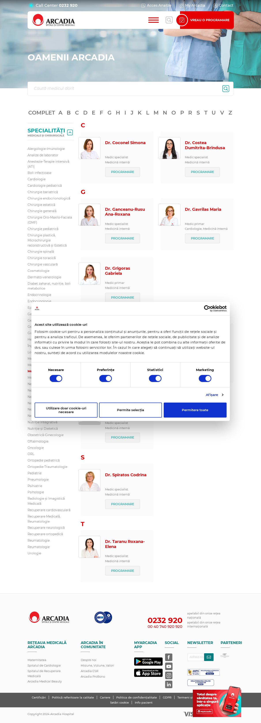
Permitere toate (195, 410)
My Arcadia (192, 5)
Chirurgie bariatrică (43, 192)
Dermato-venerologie (44, 277)
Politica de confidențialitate (137, 697)
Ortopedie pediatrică (44, 460)
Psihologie (36, 492)
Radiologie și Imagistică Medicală (46, 501)
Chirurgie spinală (41, 252)
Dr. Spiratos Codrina (125, 475)
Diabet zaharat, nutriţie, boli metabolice (49, 286)
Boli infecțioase (39, 173)
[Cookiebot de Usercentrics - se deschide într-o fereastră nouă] (207, 308)
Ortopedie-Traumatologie (47, 467)
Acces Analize (156, 5)
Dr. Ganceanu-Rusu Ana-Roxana (125, 212)
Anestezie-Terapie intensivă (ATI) (48, 164)
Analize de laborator (43, 155)
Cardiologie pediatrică (45, 186)
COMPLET (41, 112)
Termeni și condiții (191, 697)
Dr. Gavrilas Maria (203, 209)
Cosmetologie (38, 271)
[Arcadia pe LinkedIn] (169, 684)
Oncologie (36, 448)
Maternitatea (37, 660)
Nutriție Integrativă (42, 422)
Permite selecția (130, 410)
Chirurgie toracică (42, 258)
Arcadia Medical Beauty (45, 681)
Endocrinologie (39, 295)
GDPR (167, 697)
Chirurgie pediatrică (43, 229)
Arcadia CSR (89, 671)
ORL (31, 454)
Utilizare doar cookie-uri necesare (66, 410)
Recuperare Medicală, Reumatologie (44, 518)
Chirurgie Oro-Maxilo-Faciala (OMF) (50, 219)
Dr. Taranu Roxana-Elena (125, 544)
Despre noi (88, 660)
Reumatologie (39, 540)
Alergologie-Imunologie (46, 149)
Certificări (39, 697)
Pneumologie (38, 480)
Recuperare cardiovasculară (49, 510)
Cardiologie (36, 179)
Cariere (105, 697)
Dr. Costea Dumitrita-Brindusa (205, 145)
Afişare (212, 395)
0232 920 (68, 5)
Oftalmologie (38, 441)
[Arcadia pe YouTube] (169, 666)
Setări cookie (119, 702)
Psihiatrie (35, 486)
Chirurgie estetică (41, 205)
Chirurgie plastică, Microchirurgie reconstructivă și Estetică (47, 240)
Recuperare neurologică (46, 528)
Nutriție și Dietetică (43, 429)
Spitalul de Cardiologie (44, 665)
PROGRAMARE (122, 172)
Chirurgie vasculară (43, 264)
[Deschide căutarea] (169, 20)
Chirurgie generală (42, 211)
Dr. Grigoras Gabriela (117, 271)
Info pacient (143, 702)
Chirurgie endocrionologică (49, 198)
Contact (223, 5)
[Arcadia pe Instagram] (169, 675)
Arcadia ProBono (93, 676)
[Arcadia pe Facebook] (169, 657)
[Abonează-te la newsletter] (209, 657)
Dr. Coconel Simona (125, 142)
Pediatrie (34, 473)
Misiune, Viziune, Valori (97, 665)
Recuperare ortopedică (45, 534)
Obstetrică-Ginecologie (46, 435)
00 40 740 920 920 (165, 626)
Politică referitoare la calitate (73, 697)
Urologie (34, 553)
